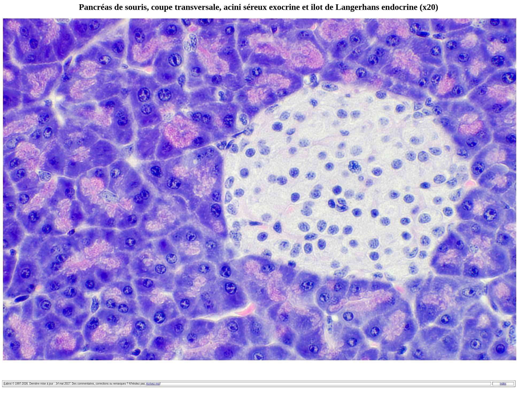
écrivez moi (153, 383)
